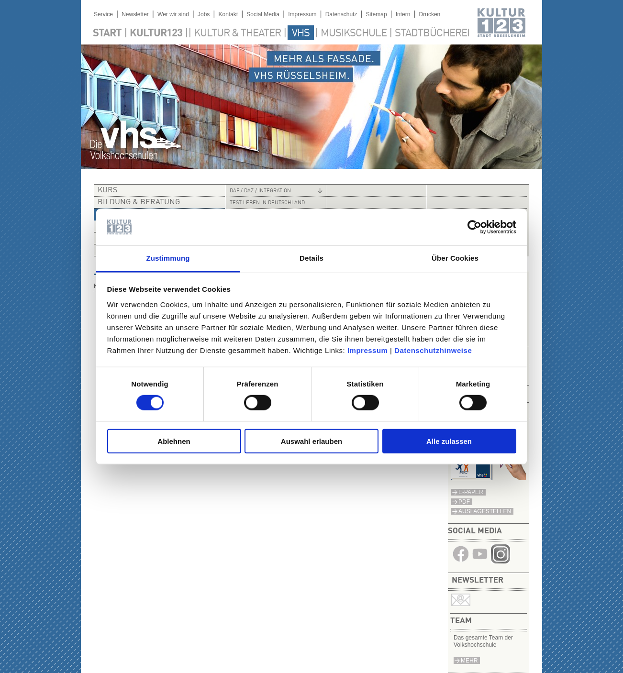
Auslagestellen (484, 511)
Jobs (204, 14)
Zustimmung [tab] (168, 258)
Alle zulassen (449, 441)
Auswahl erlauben (311, 441)
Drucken (430, 14)
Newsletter (135, 14)
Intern (403, 14)
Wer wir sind (173, 14)
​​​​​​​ (500, 560)
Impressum (367, 350)
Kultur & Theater (237, 33)
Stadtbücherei (432, 33)
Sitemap (376, 14)
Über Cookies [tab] (455, 258)
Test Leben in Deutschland (267, 203)
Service (103, 14)
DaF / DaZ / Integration (260, 191)
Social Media (262, 14)
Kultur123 (156, 33)
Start (107, 33)
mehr (469, 660)
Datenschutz (341, 14)
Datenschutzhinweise (433, 350)
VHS (301, 33)
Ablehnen (173, 441)
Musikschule (354, 33)
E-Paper (470, 492)
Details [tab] (311, 258)
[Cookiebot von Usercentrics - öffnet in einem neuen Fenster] (474, 227)
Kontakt (228, 14)
